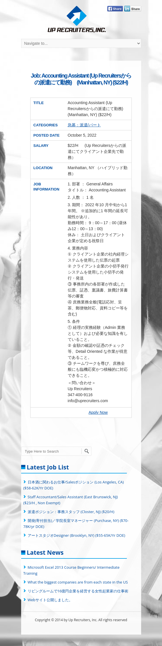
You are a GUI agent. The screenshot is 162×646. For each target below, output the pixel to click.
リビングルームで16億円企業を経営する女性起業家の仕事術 (78, 591)
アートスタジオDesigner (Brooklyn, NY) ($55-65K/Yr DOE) (76, 535)
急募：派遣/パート (84, 125)
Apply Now (98, 412)
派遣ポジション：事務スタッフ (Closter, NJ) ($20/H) (71, 511)
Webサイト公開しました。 (50, 599)
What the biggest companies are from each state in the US (78, 582)
